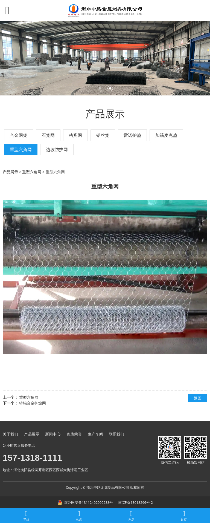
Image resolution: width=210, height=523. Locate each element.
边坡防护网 (57, 149)
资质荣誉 (74, 434)
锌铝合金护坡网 (32, 403)
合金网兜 (18, 135)
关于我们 (10, 434)
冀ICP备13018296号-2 (135, 502)
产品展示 (10, 171)
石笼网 (48, 135)
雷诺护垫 (132, 135)
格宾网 (75, 135)
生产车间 (95, 434)
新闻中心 (52, 434)
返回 (198, 398)
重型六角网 (21, 149)
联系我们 (116, 434)
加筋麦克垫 (166, 135)
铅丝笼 (102, 135)
